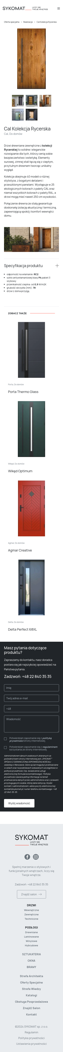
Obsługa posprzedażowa (31, 1002)
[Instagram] (36, 857)
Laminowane (31, 936)
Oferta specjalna (11, 22)
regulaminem (49, 746)
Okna (31, 960)
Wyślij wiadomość (19, 803)
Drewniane (31, 932)
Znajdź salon (31, 894)
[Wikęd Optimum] (31, 437)
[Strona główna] (30, 8)
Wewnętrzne (31, 910)
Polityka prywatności (31, 1038)
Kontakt (31, 1014)
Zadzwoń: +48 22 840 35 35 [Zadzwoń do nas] (31, 884)
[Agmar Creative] (31, 516)
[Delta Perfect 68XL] (31, 595)
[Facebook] (27, 857)
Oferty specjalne (31, 982)
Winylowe (31, 941)
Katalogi (31, 995)
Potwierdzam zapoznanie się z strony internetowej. (30, 739)
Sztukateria (31, 954)
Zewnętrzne (31, 914)
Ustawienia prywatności (31, 1043)
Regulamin (31, 1032)
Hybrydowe (31, 945)
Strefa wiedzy (31, 989)
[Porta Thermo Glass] (31, 357)
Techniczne (31, 918)
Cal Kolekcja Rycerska (47, 22)
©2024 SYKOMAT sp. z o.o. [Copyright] (31, 1026)
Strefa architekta (31, 976)
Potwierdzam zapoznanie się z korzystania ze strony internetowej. (33, 748)
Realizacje (28, 22)
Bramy (31, 967)
